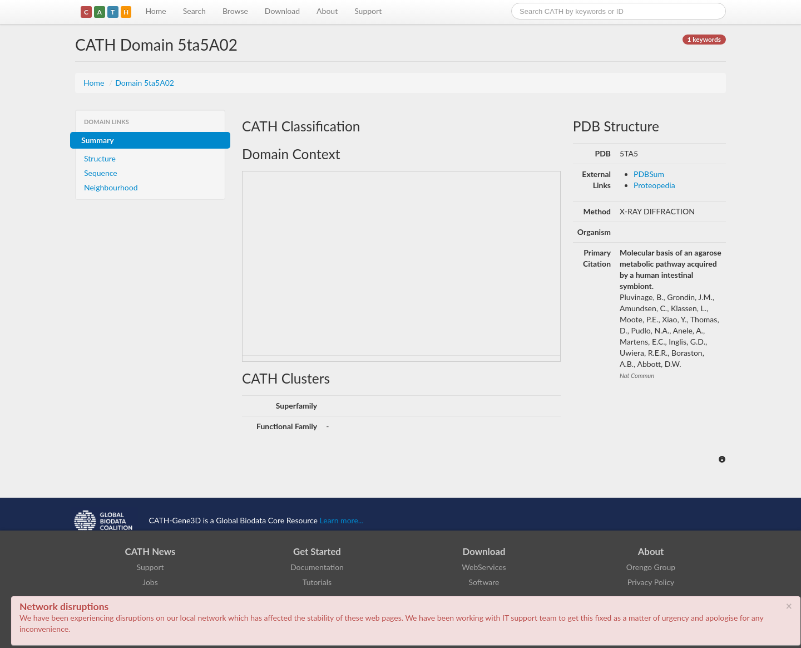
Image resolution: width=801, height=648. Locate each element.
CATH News (150, 551)
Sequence (100, 173)
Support (368, 11)
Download (282, 11)
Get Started (317, 551)
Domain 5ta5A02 (144, 82)
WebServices (484, 567)
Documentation (317, 567)
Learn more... (342, 520)
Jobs (150, 582)
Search (194, 11)
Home (155, 11)
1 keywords (704, 39)
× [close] (788, 605)
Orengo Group (650, 567)
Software (484, 582)
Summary (97, 140)
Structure (100, 158)
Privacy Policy (650, 582)
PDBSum (649, 174)
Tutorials (317, 582)
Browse (235, 11)
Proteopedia (654, 185)
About (327, 11)
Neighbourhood (111, 187)
